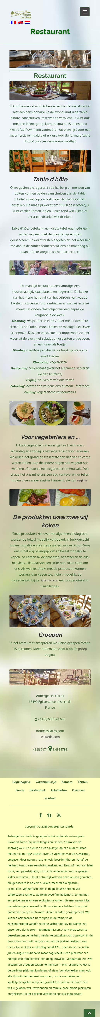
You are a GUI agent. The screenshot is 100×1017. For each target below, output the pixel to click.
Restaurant (37, 790)
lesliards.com (50, 737)
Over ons (78, 790)
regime (82, 480)
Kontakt (50, 798)
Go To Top (89, 1013)
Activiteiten (59, 790)
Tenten (83, 782)
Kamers (67, 782)
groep (82, 649)
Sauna (19, 790)
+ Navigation (85, 11)
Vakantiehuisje (46, 782)
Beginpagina (21, 782)
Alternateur (49, 580)
